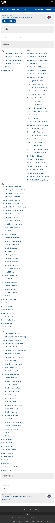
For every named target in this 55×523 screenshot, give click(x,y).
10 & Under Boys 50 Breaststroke (37, 60)
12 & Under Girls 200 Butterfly (10, 258)
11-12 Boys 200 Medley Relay (10, 227)
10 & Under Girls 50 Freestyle (10, 217)
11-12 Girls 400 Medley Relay (10, 391)
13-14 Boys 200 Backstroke (9, 398)
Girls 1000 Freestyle (7, 456)
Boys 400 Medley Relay (8, 303)
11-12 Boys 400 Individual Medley (37, 91)
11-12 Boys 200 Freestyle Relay (11, 371)
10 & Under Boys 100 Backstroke (37, 53)
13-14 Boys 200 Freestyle (34, 132)
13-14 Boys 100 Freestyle (9, 395)
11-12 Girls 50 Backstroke (9, 248)
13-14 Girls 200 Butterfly (9, 419)
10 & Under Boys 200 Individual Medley (13, 190)
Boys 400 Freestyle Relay (9, 450)
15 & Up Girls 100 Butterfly (35, 170)
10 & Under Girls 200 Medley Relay (12, 210)
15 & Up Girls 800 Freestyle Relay (37, 180)
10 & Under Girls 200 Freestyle (10, 354)
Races (4, 482)
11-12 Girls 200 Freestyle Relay (11, 388)
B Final (20, 38)
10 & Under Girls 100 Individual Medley (13, 350)
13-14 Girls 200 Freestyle (34, 146)
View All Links (9, 21)
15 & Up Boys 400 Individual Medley (38, 163)
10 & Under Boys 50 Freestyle (10, 200)
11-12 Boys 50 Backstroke (9, 231)
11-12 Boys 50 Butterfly (34, 98)
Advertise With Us (46, 521)
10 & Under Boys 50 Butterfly (35, 64)
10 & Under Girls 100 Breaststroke (12, 203)
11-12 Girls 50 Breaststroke (35, 115)
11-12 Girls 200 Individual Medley (11, 241)
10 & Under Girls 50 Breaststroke (37, 74)
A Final (7, 38)
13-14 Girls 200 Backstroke (9, 415)
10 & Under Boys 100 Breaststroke (12, 186)
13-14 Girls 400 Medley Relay (10, 286)
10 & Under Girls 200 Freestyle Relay (12, 357)
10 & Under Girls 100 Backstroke (37, 67)
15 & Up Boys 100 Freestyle (9, 429)
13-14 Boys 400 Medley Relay (10, 269)
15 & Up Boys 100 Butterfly (35, 156)
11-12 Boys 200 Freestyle (9, 367)
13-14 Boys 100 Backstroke (9, 262)
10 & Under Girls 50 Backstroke (11, 214)
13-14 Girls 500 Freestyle (9, 292)
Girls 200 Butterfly (7, 463)
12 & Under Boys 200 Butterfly (10, 255)
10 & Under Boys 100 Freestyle (36, 57)
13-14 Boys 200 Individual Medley (11, 405)
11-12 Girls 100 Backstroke (35, 101)
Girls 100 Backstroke (7, 313)
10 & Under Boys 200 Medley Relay (12, 193)
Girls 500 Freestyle (7, 327)
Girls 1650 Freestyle (7, 70)
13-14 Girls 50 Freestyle (8, 289)
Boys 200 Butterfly (7, 443)
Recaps (4, 489)
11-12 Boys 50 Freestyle (8, 234)
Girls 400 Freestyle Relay (9, 470)
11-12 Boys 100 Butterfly (9, 361)
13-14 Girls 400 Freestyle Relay (11, 426)
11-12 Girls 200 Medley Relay (10, 245)
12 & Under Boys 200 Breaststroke (37, 122)
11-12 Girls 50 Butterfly (34, 118)
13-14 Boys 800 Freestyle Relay (36, 139)
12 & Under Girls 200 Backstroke (11, 60)
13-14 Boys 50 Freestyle (8, 272)
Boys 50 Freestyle (6, 306)
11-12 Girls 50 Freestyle (8, 251)
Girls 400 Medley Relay (8, 320)
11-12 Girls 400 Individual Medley (37, 111)
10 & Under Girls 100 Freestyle (36, 70)
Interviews (5, 485)
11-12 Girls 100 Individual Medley (11, 381)
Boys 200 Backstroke (7, 439)
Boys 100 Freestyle (7, 433)
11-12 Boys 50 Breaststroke (35, 94)
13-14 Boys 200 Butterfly (9, 402)
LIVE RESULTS (5, 499)
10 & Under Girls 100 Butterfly (10, 347)
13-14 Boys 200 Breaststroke (10, 265)
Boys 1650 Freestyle (7, 67)
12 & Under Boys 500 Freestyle (11, 57)
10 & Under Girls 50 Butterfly (35, 77)
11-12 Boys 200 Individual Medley (11, 224)
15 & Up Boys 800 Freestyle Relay (37, 166)
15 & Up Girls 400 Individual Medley (37, 177)
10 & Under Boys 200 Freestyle (11, 340)
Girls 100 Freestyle (7, 453)
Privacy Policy (35, 521)
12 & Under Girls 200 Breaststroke (37, 125)
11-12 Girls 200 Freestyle (9, 385)
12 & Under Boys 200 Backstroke (11, 53)
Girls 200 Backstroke (7, 460)
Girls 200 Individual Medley (9, 467)
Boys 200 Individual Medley (9, 446)
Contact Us (16, 521)
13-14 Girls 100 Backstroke (9, 279)
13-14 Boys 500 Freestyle (9, 275)
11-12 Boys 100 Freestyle (34, 84)
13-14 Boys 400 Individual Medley (37, 135)
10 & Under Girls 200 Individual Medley (13, 207)
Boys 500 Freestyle (7, 310)
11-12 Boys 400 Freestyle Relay (36, 87)
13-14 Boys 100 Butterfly (34, 129)
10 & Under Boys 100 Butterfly (10, 333)
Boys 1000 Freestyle (7, 436)
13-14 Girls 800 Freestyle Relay (36, 153)
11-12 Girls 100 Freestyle (34, 105)
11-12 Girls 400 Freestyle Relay (36, 108)
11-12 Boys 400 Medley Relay (10, 374)
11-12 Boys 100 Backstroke (35, 81)
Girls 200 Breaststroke (8, 317)
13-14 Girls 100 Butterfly (34, 142)
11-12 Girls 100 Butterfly (9, 378)
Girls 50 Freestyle (6, 323)
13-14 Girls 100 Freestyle (9, 412)
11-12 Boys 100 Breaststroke (10, 221)
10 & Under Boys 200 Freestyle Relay (12, 343)
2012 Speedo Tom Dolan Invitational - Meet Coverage (17, 17)
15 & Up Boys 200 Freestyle (35, 159)
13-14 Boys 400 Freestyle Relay (11, 408)
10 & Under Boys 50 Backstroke (11, 197)
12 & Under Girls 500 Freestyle (10, 64)
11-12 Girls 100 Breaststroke (10, 238)
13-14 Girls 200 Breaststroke (10, 282)
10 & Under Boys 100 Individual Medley (13, 337)
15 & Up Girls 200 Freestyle (35, 173)
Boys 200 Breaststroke (8, 299)
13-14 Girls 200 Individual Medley (11, 422)
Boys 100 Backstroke (7, 296)
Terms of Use (25, 521)
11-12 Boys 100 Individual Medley (11, 364)
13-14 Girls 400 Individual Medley (37, 149)
